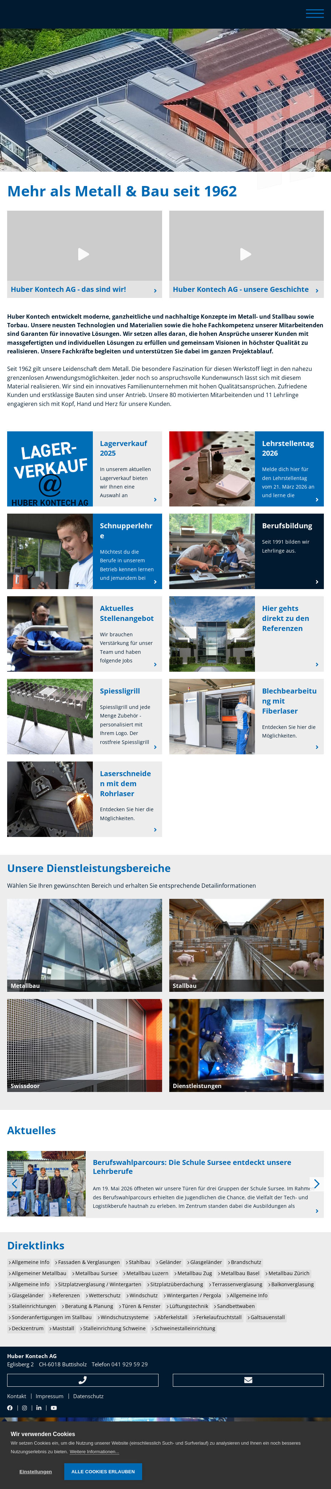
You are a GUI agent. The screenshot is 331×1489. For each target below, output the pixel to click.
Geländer (170, 1262)
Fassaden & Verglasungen (89, 1262)
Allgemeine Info (30, 1262)
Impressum (50, 1396)
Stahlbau (139, 1262)
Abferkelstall (172, 1317)
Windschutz (144, 1295)
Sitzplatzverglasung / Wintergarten (99, 1284)
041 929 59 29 (129, 1364)
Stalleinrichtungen (34, 1306)
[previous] (14, 1184)
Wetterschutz (105, 1295)
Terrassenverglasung (237, 1284)
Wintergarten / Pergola (194, 1295)
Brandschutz (246, 1262)
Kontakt (16, 1396)
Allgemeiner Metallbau (39, 1273)
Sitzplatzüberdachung (176, 1284)
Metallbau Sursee (96, 1273)
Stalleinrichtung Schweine (114, 1328)
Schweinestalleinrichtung (185, 1328)
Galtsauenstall (268, 1317)
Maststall (63, 1328)
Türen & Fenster (141, 1306)
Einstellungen (35, 1471)
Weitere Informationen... (94, 1451)
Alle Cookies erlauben (103, 1471)
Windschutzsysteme (125, 1317)
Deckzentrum (28, 1328)
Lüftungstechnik (189, 1306)
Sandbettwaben (236, 1306)
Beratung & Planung (89, 1306)
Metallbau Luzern (147, 1273)
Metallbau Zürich (289, 1273)
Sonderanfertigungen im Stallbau (52, 1317)
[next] (317, 1184)
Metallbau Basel (240, 1273)
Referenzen (66, 1295)
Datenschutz (88, 1396)
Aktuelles (31, 1130)
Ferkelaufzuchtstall (219, 1317)
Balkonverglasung (292, 1284)
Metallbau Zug (194, 1273)
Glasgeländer (206, 1262)
